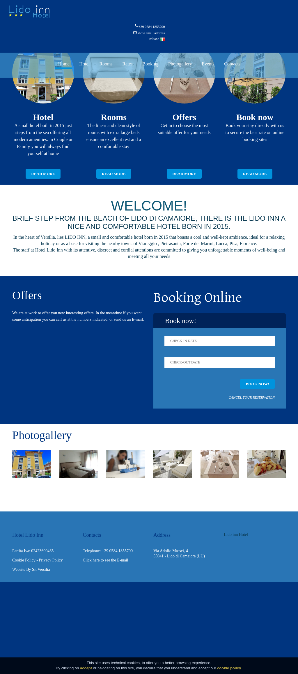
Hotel (84, 63)
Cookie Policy (24, 561)
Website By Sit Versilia (31, 570)
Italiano (157, 39)
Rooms (105, 63)
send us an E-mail (128, 320)
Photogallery (180, 63)
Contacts (232, 63)
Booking (150, 63)
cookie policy (229, 668)
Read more (43, 174)
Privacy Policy (51, 561)
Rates (127, 63)
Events (208, 63)
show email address (151, 33)
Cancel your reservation (252, 398)
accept (86, 668)
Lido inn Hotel (236, 535)
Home (64, 63)
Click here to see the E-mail (105, 561)
